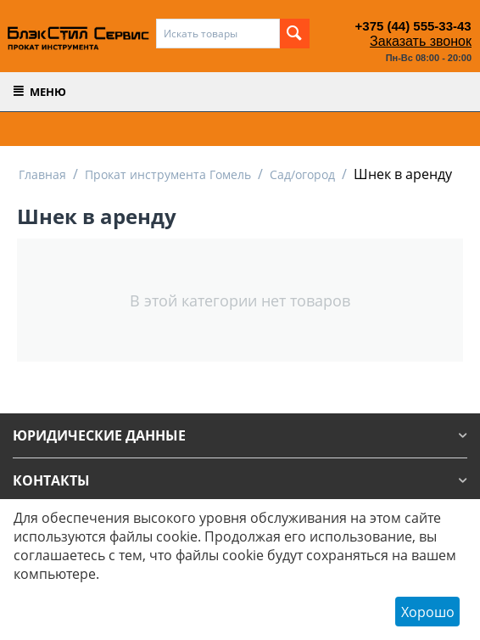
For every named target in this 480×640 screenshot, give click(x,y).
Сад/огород (302, 174)
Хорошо (428, 612)
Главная (42, 174)
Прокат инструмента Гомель (168, 174)
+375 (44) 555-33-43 (413, 26)
